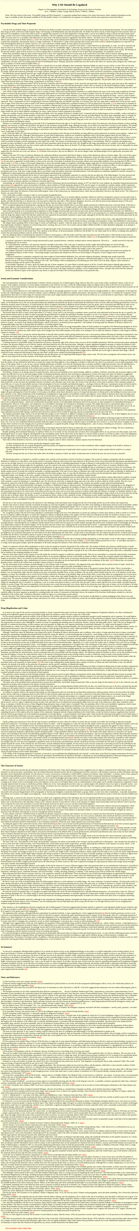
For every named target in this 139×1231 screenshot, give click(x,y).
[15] (93, 237)
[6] (12, 87)
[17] (106, 316)
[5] (60, 81)
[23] (85, 541)
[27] (87, 730)
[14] (11, 185)
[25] (39, 662)
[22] (62, 537)
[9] (38, 151)
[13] (50, 179)
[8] (6, 127)
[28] (71, 738)
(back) (40, 981)
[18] (17, 332)
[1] (34, 40)
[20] (2, 398)
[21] (92, 416)
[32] (103, 913)
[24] (111, 560)
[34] (25, 969)
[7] (112, 103)
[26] (114, 682)
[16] (58, 308)
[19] (84, 352)
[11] (2, 161)
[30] (116, 826)
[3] (38, 63)
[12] (12, 163)
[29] (56, 824)
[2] (105, 42)
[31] (28, 909)
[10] (28, 159)
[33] (98, 921)
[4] (106, 77)
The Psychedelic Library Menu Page (18, 1228)
